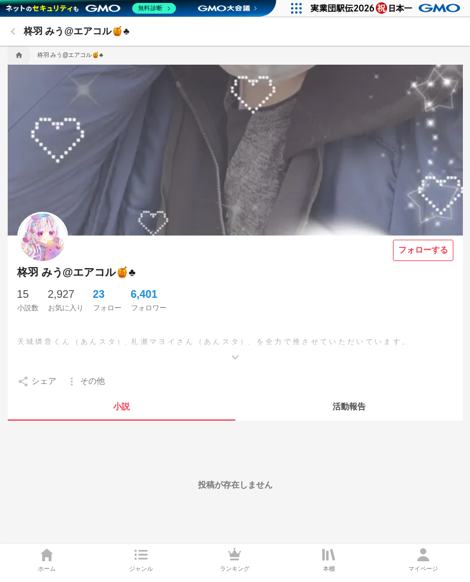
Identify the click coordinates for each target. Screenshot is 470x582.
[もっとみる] (235, 348)
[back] (13, 31)
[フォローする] (423, 250)
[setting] (36, 381)
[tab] (121, 406)
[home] (18, 55)
